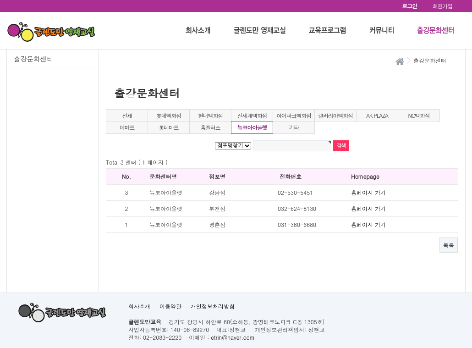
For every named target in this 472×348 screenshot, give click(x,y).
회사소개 (139, 306)
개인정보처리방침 (213, 306)
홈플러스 (210, 127)
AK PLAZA (377, 115)
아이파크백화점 (293, 115)
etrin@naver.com (232, 337)
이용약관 (170, 306)
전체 (127, 115)
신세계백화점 (252, 115)
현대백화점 (210, 115)
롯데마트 (168, 127)
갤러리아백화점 (335, 115)
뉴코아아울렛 (252, 127)
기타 (294, 127)
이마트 (127, 127)
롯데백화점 (168, 115)
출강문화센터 (33, 58)
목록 (448, 245)
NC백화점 (418, 115)
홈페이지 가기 (368, 192)
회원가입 (442, 6)
